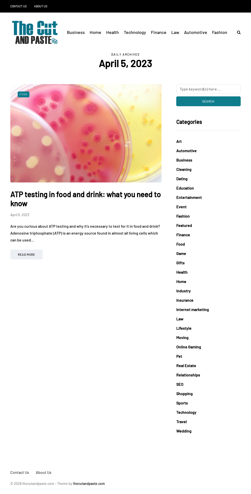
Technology (135, 32)
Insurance (184, 300)
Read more (26, 254)
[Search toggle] (237, 32)
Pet (179, 356)
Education (185, 188)
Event (181, 206)
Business (76, 32)
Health (112, 32)
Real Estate (186, 365)
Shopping (184, 393)
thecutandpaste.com (89, 483)
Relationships (188, 375)
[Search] (208, 89)
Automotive (195, 32)
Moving (182, 337)
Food (23, 94)
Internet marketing (192, 309)
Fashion (219, 32)
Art (179, 141)
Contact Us (18, 6)
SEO (179, 384)
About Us (40, 6)
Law (175, 32)
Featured (184, 225)
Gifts (180, 262)
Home (95, 32)
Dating (182, 178)
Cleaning (183, 169)
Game (181, 253)
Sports (182, 403)
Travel (181, 421)
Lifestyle (183, 328)
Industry (183, 290)
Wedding (183, 431)
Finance (158, 32)
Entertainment (189, 197)
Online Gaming (188, 346)
